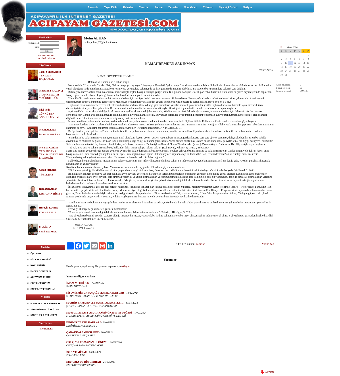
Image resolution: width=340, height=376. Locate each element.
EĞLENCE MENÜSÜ (41, 259)
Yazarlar (144, 7)
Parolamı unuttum (46, 55)
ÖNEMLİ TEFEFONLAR (43, 289)
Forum (159, 7)
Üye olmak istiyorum (46, 58)
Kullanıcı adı (33, 43)
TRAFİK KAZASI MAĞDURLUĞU (49, 96)
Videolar (208, 7)
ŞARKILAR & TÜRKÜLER (44, 315)
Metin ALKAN (47, 129)
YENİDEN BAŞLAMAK (46, 77)
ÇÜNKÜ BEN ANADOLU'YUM (49, 115)
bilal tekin (44, 109)
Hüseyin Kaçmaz (48, 207)
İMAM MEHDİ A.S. (50, 134)
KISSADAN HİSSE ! (50, 193)
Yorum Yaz (268, 243)
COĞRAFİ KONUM (40, 283)
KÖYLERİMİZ (38, 265)
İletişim (247, 7)
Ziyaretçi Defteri (228, 7)
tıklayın (125, 266)
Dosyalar (173, 7)
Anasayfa (93, 7)
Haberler (128, 7)
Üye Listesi (36, 253)
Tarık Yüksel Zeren (50, 71)
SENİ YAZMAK (48, 231)
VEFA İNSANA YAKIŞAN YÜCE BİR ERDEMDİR (51, 155)
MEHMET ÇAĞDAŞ (51, 90)
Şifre (37, 47)
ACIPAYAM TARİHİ (41, 277)
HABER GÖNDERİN (41, 271)
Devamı (267, 371)
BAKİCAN (45, 226)
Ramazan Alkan (48, 188)
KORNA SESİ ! (47, 212)
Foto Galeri (190, 7)
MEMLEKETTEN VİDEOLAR (46, 303)
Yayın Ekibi (110, 7)
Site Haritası (46, 328)
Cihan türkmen (47, 169)
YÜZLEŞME (46, 174)
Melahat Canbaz (48, 147)
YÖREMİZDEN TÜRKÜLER (45, 309)
